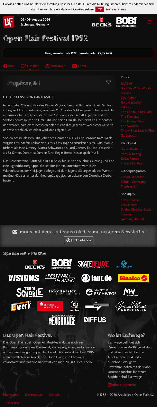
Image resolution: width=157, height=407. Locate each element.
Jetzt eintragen (78, 240)
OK (100, 9)
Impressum (11, 395)
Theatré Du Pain (132, 163)
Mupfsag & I (129, 186)
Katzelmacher (130, 200)
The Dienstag (130, 116)
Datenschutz (34, 395)
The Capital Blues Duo (136, 112)
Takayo (126, 107)
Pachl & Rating (131, 154)
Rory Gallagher (131, 102)
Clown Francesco (132, 177)
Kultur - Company (133, 182)
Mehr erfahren (116, 9)
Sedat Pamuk (130, 159)
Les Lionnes (129, 205)
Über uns (12, 403)
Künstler (30, 66)
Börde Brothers (131, 149)
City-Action (128, 98)
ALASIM (126, 83)
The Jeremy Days (133, 121)
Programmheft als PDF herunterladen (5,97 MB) (78, 53)
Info (8, 66)
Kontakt (54, 395)
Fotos (79, 66)
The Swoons (129, 126)
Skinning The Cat (132, 219)
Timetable (55, 66)
